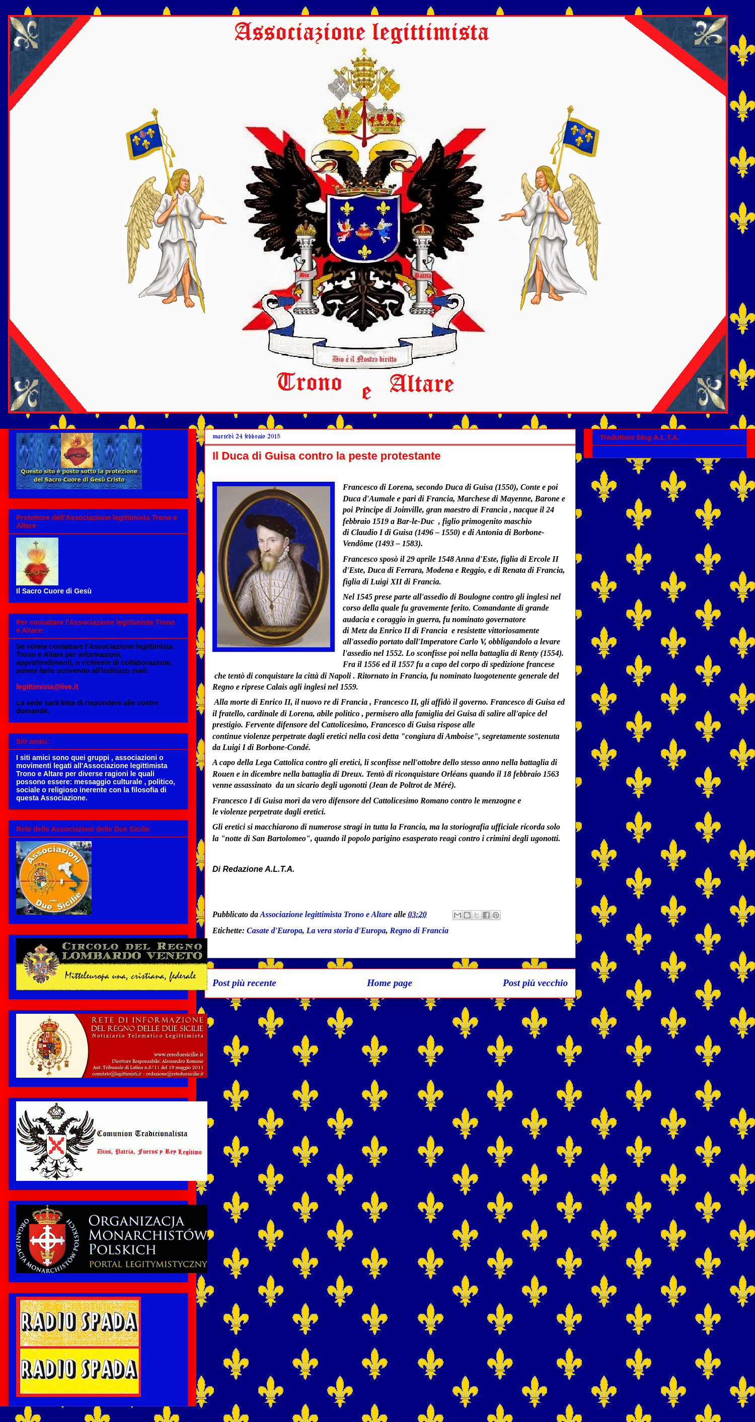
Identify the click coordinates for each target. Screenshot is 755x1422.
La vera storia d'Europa (346, 930)
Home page (389, 983)
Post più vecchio (535, 983)
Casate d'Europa (275, 930)
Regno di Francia (419, 930)
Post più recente (244, 983)
